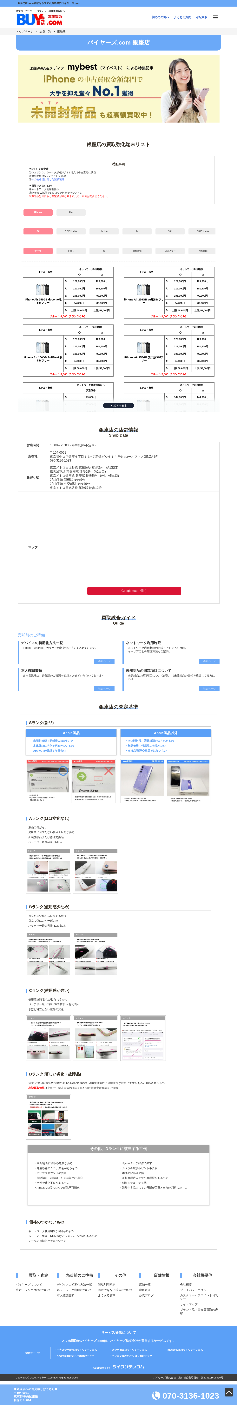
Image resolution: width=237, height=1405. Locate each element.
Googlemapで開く (134, 590)
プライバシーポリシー (194, 1290)
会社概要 (186, 1284)
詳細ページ (104, 661)
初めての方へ (160, 17)
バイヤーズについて (29, 1284)
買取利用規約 (106, 1284)
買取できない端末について (115, 1290)
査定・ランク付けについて (33, 1290)
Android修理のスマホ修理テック (75, 1355)
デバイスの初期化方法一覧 (74, 1284)
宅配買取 (201, 17)
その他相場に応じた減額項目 (47, 179)
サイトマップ (189, 1304)
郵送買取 (145, 1290)
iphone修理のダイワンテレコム (185, 1349)
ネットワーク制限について (74, 1290)
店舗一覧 (45, 31)
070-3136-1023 (185, 1395)
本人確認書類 (65, 1295)
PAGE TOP (229, 1392)
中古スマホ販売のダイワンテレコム (77, 1349)
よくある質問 (182, 17)
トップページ (24, 31)
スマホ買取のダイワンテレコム (129, 1349)
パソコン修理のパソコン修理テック (132, 1355)
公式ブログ (146, 1295)
